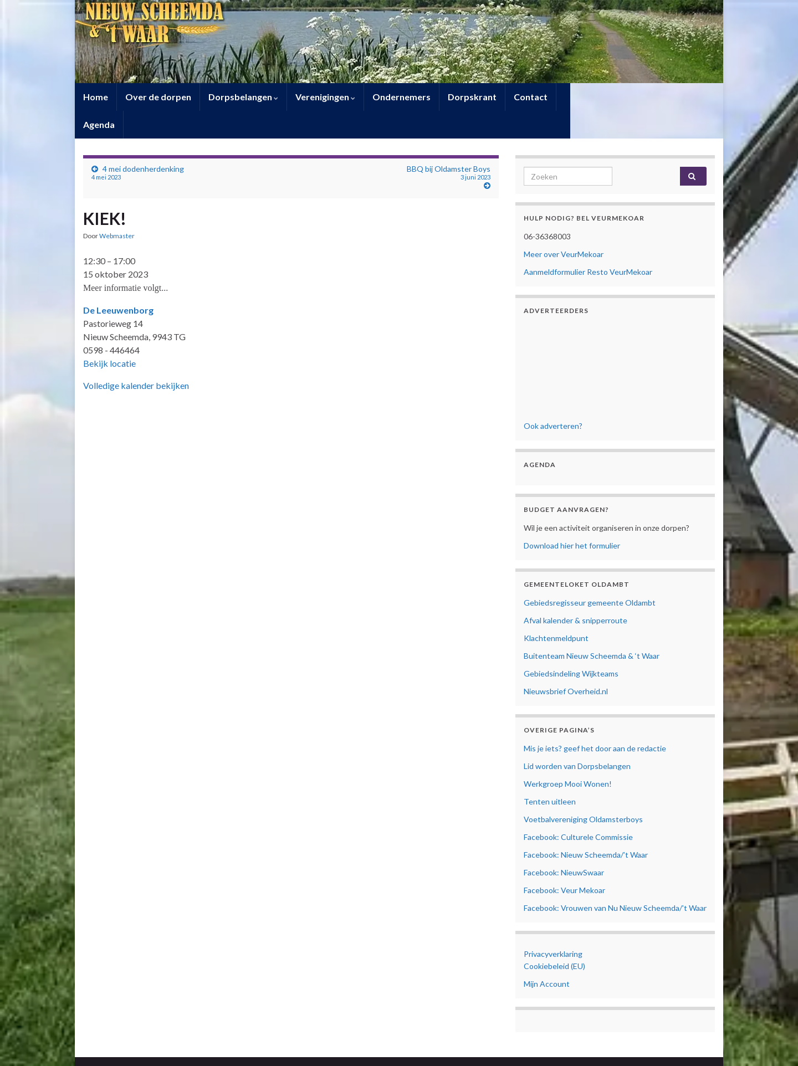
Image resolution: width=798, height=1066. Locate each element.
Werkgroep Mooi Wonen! (568, 756)
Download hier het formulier (572, 517)
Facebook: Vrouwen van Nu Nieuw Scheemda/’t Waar (615, 880)
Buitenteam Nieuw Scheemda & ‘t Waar (591, 628)
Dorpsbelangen (243, 96)
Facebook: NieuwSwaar (564, 844)
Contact (531, 96)
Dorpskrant (472, 96)
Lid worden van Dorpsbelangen (577, 738)
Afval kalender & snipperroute (575, 592)
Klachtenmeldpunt (556, 610)
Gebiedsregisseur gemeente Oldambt (590, 575)
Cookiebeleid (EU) (554, 938)
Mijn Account (547, 956)
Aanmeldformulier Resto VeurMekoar (588, 244)
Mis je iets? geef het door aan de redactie (595, 720)
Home (95, 96)
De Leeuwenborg (118, 282)
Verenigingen (325, 96)
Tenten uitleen (550, 773)
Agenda (580, 96)
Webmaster (117, 208)
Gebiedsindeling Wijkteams (571, 645)
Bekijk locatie (109, 335)
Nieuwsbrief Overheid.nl (566, 663)
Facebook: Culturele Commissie (578, 809)
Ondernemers (401, 96)
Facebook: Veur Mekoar (564, 862)
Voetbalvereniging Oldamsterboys (583, 791)
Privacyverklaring (553, 926)
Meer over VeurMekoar (563, 226)
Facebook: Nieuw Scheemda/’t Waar (586, 827)
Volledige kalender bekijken (136, 357)
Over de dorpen (158, 96)
